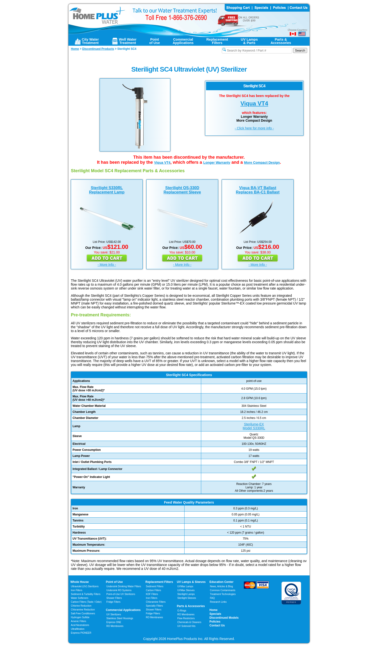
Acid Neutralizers (80, 625)
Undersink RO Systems (119, 590)
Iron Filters (76, 590)
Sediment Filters (154, 586)
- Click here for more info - (254, 128)
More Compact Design (262, 162)
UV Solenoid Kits (186, 626)
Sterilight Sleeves (186, 598)
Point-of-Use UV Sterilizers (120, 594)
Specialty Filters (154, 605)
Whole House (79, 582)
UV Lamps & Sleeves (191, 582)
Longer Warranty (216, 162)
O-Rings (181, 610)
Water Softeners (79, 598)
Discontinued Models (224, 617)
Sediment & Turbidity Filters (85, 594)
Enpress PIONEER (81, 633)
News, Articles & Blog (221, 586)
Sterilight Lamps (186, 594)
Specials (215, 614)
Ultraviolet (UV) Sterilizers (84, 586)
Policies (214, 621)
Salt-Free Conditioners (83, 613)
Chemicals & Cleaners (189, 622)
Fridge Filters (113, 602)
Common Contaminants (222, 590)
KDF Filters (152, 594)
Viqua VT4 (254, 103)
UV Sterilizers (113, 614)
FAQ (212, 598)
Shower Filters (114, 598)
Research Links (218, 602)
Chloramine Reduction (83, 609)
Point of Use (114, 582)
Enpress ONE (113, 622)
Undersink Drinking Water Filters (123, 586)
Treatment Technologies (223, 594)
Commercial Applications (123, 610)
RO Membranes (115, 626)
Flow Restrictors (186, 618)
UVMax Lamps (185, 586)
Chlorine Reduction (81, 605)
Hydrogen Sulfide (80, 617)
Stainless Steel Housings (119, 618)
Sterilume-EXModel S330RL (254, 426)
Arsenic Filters (78, 621)
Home (213, 610)
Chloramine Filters (155, 602)
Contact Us (217, 625)
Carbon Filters (86, 602)
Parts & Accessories (191, 606)
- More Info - (106, 265)
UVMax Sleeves (185, 590)
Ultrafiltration (77, 629)
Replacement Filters (159, 582)
